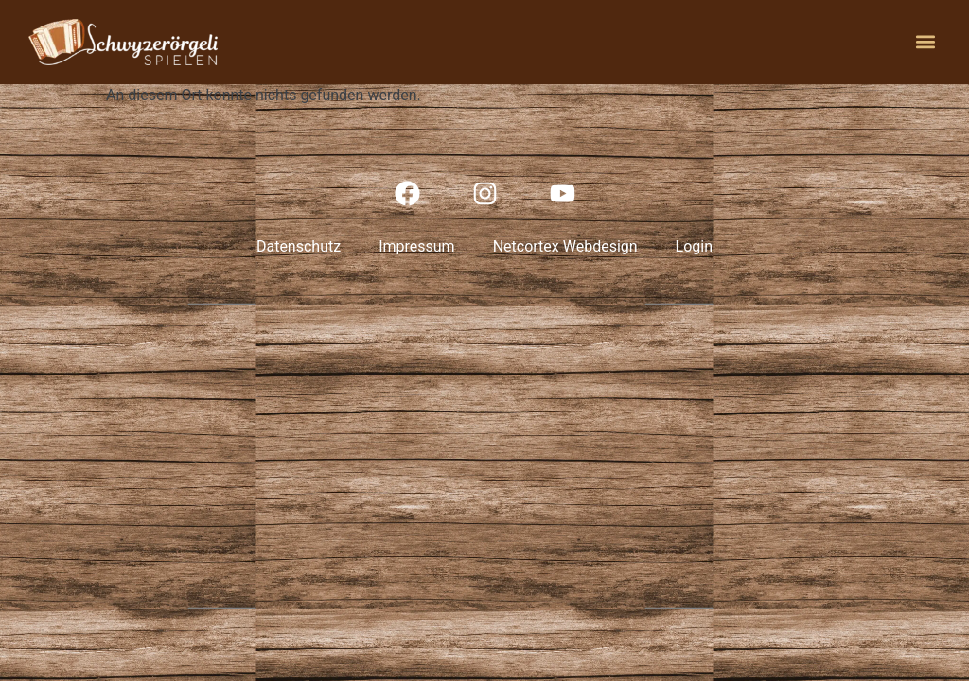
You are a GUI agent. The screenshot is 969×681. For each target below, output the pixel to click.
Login (694, 246)
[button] (925, 42)
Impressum (417, 246)
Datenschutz (298, 246)
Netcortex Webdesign (565, 246)
